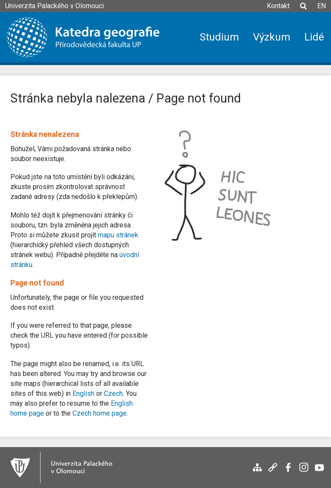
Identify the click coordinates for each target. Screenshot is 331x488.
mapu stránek (118, 235)
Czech (113, 393)
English (83, 393)
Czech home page (99, 413)
